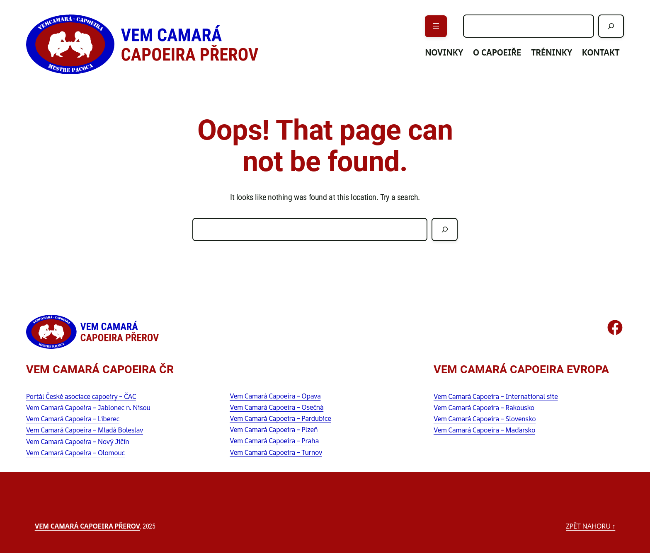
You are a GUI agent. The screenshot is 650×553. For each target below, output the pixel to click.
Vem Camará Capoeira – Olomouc (75, 452)
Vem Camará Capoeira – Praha (274, 440)
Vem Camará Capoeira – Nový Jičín (77, 441)
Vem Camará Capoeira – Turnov (276, 452)
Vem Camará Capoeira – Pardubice (280, 418)
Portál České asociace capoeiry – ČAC (81, 396)
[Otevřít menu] (436, 26)
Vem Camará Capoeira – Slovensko (485, 418)
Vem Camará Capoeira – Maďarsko (484, 430)
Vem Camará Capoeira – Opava (275, 396)
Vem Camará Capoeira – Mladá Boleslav (84, 430)
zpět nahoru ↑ (590, 526)
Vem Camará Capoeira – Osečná (276, 407)
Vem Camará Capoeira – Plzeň (274, 429)
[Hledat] (611, 26)
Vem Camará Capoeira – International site (496, 396)
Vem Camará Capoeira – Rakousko (484, 407)
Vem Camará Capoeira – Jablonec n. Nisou (88, 407)
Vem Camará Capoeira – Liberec (72, 418)
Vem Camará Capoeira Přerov (87, 526)
